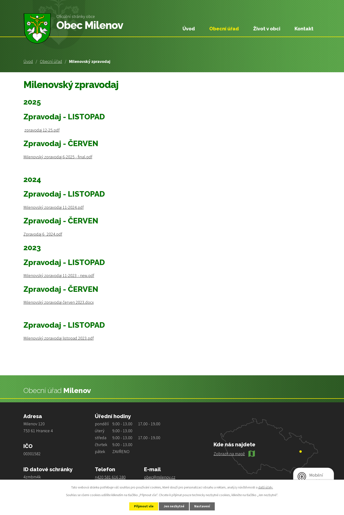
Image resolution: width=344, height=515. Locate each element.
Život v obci (266, 29)
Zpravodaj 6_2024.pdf (42, 234)
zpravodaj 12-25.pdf (41, 130)
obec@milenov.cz (159, 477)
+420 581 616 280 (110, 477)
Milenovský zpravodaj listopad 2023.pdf (58, 338)
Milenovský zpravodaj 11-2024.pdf (53, 207)
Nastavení (203, 506)
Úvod (28, 61)
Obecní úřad (51, 61)
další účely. (265, 487)
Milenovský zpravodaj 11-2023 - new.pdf (58, 275)
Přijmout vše (143, 506)
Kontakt (304, 29)
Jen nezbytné (174, 506)
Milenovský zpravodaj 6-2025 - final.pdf (57, 157)
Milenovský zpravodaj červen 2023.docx (58, 302)
